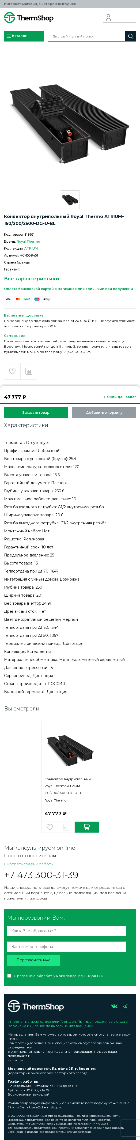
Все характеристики (31, 279)
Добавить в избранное (12, 371)
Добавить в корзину (104, 413)
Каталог (16, 36)
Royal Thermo (28, 241)
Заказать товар (36, 413)
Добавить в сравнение (29, 371)
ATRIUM (31, 248)
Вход (108, 17)
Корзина (130, 17)
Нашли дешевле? (120, 397)
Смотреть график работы (29, 863)
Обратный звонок (119, 17)
